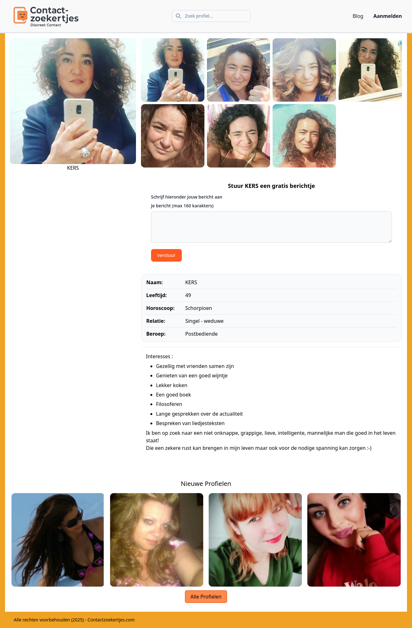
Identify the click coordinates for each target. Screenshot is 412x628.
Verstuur (166, 255)
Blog (358, 16)
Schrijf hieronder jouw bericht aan (186, 197)
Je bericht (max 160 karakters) (182, 206)
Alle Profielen (205, 596)
